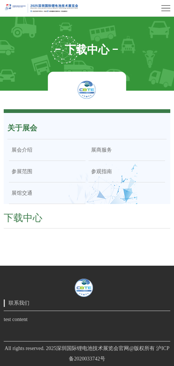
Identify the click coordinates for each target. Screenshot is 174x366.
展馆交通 (20, 193)
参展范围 (20, 171)
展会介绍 (20, 150)
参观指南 (100, 171)
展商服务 (100, 150)
